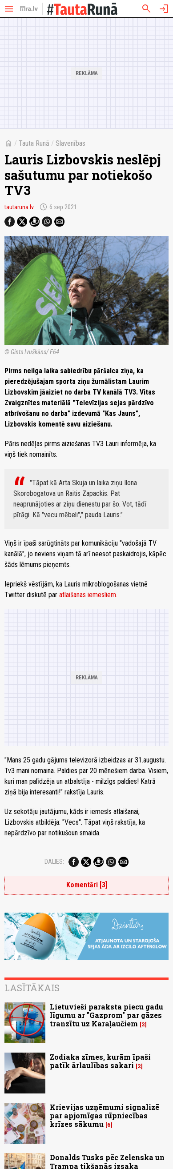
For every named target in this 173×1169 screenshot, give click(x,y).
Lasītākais (32, 987)
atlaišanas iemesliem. (88, 594)
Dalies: (54, 861)
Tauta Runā (34, 143)
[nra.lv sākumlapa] (29, 9)
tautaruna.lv (19, 207)
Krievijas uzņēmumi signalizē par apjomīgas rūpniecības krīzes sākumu (104, 1115)
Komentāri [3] (86, 885)
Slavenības (70, 143)
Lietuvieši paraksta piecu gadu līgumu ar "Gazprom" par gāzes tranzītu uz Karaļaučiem (106, 1015)
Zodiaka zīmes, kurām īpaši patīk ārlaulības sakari (100, 1061)
